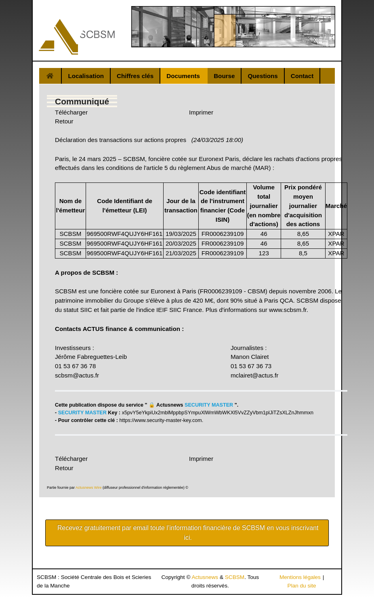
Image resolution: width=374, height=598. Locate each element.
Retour (64, 121)
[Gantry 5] (77, 37)
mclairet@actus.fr (254, 375)
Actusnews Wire (89, 488)
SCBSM (234, 577)
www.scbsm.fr (288, 309)
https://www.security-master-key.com (161, 420)
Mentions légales (300, 577)
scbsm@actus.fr (77, 375)
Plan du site (302, 586)
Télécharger (71, 112)
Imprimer (201, 112)
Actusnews (204, 577)
